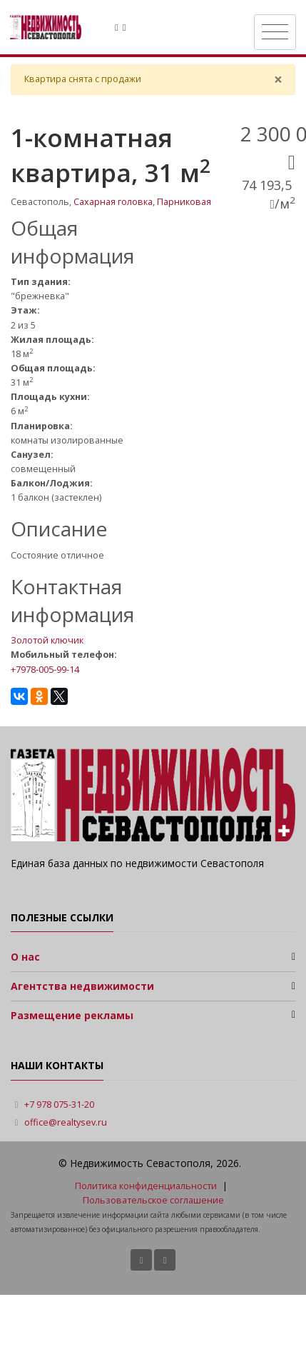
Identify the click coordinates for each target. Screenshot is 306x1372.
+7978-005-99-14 (45, 669)
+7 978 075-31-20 (59, 1104)
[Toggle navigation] (275, 32)
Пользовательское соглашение (153, 1200)
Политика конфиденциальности (146, 1186)
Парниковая (184, 202)
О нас (25, 956)
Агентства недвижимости (82, 986)
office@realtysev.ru (65, 1122)
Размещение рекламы (72, 1015)
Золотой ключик (47, 640)
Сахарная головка (113, 202)
